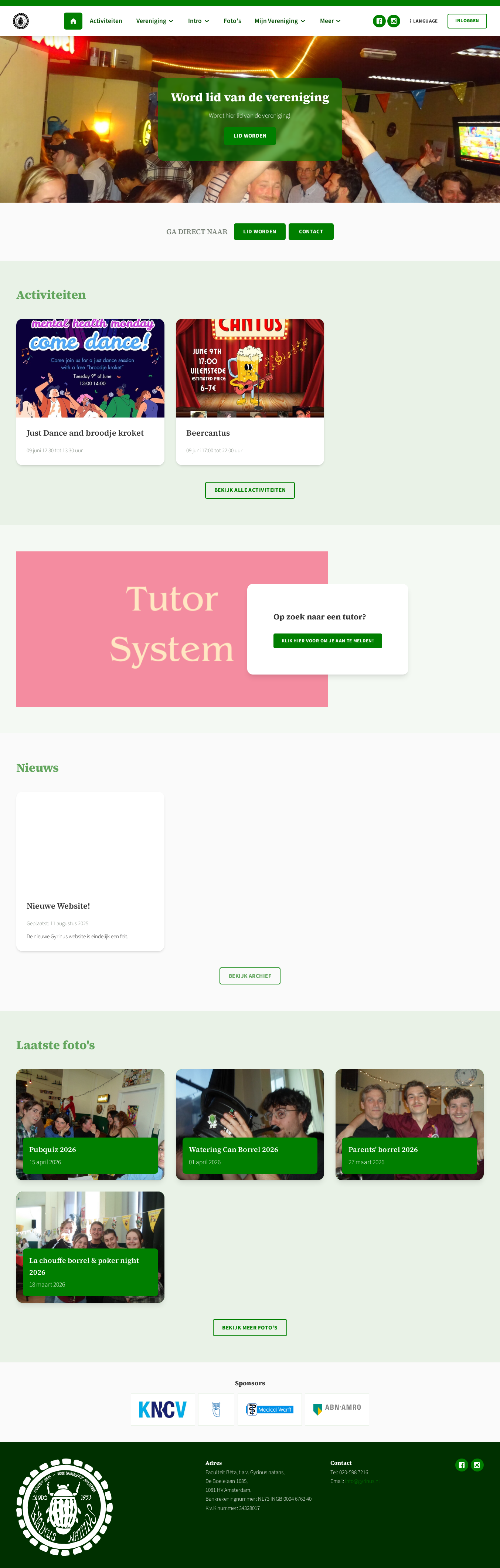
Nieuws (37, 769)
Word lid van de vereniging (250, 97)
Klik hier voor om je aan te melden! (328, 642)
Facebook (379, 21)
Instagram (393, 21)
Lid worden (250, 136)
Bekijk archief (250, 978)
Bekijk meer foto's (250, 1330)
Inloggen (467, 20)
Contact (311, 232)
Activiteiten (51, 295)
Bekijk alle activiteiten (250, 491)
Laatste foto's (55, 1047)
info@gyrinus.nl (362, 1484)
